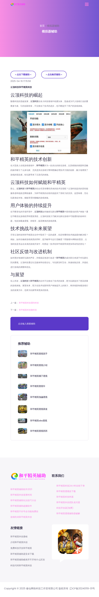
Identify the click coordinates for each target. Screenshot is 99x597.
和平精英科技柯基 (65, 496)
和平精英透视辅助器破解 (68, 513)
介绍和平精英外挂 (19, 542)
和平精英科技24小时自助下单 (70, 485)
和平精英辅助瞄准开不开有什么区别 (27, 559)
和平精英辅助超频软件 (21, 505)
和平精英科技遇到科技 (29, 302)
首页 (42, 26)
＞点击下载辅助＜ (23, 74)
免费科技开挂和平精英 (21, 548)
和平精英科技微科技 (28, 309)
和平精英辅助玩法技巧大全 (23, 500)
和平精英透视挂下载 (66, 491)
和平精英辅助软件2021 (21, 489)
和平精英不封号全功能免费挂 (24, 511)
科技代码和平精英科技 (21, 565)
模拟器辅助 (53, 26)
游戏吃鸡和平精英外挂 (21, 517)
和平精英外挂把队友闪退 (68, 502)
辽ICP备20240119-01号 (82, 588)
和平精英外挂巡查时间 (21, 494)
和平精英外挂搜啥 (19, 536)
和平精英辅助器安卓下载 (22, 554)
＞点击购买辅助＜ (54, 74)
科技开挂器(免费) (64, 507)
